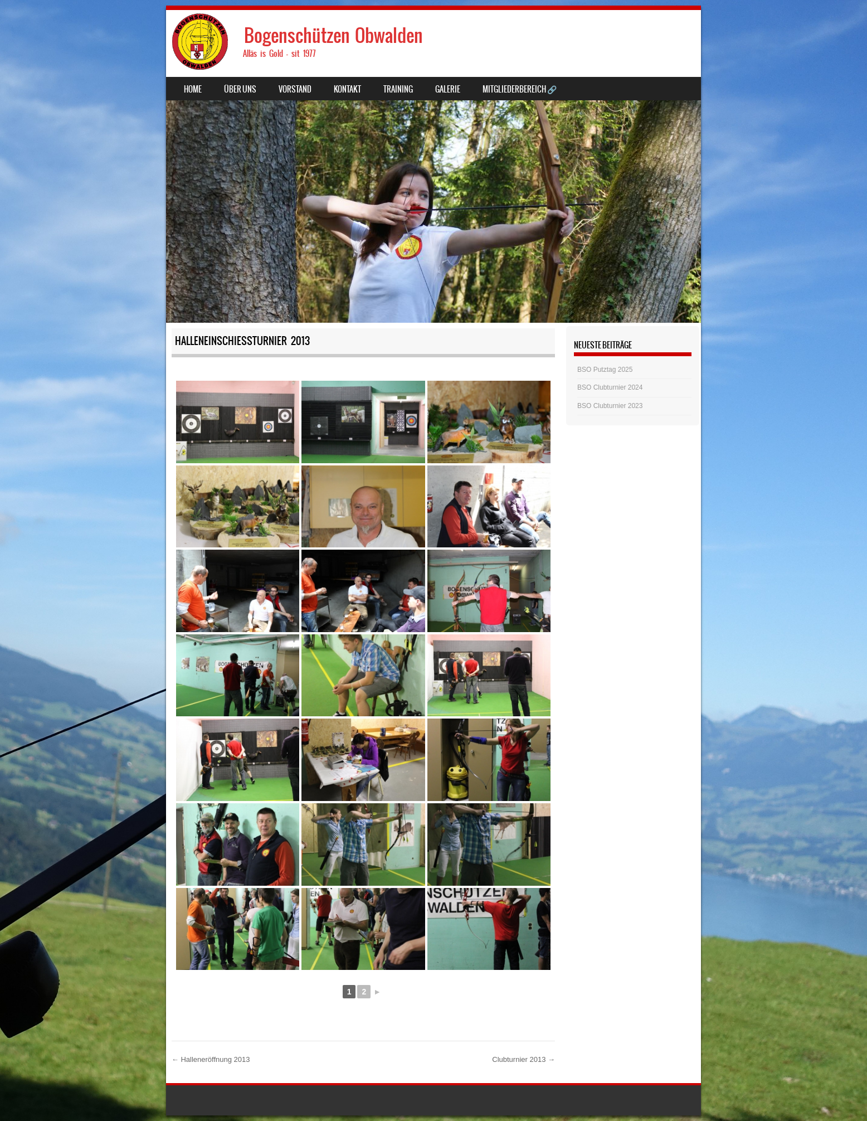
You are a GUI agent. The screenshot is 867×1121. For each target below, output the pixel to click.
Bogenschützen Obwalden (333, 35)
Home (193, 89)
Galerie (447, 89)
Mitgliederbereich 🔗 (520, 89)
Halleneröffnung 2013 (211, 1059)
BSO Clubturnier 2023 (609, 406)
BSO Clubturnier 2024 (609, 387)
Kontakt (347, 89)
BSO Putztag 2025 (604, 369)
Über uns (240, 89)
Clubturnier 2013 (523, 1059)
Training (398, 89)
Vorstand (295, 89)
